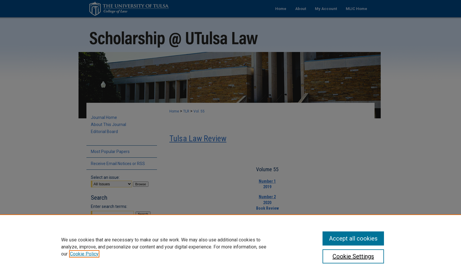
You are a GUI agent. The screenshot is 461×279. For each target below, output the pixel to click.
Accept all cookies (353, 238)
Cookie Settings (353, 256)
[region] (230, 246)
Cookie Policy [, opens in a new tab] (84, 254)
